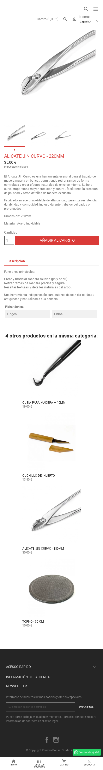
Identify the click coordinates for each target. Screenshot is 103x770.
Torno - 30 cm (33, 621)
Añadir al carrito (57, 240)
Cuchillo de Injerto (38, 475)
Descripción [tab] (16, 261)
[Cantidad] (9, 240)
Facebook (47, 740)
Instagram (56, 740)
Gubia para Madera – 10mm (44, 402)
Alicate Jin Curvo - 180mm (43, 548)
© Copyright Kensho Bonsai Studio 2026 (51, 750)
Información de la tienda (28, 677)
